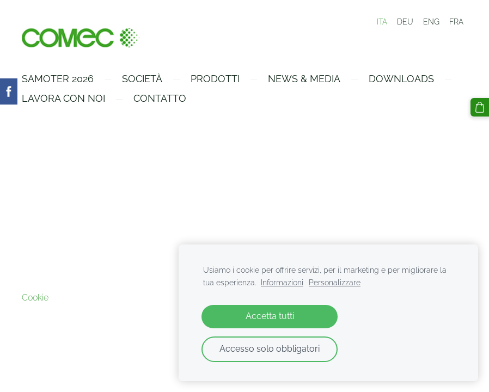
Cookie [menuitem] (35, 297)
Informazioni (282, 282)
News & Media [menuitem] (304, 78)
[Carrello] (479, 107)
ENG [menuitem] (431, 21)
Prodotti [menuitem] (215, 78)
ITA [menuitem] (382, 21)
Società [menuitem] (142, 78)
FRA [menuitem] (456, 21)
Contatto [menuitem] (159, 98)
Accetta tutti (270, 316)
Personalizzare (334, 282)
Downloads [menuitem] (401, 78)
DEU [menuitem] (405, 21)
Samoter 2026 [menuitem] (58, 78)
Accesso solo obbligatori (269, 349)
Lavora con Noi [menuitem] (63, 98)
